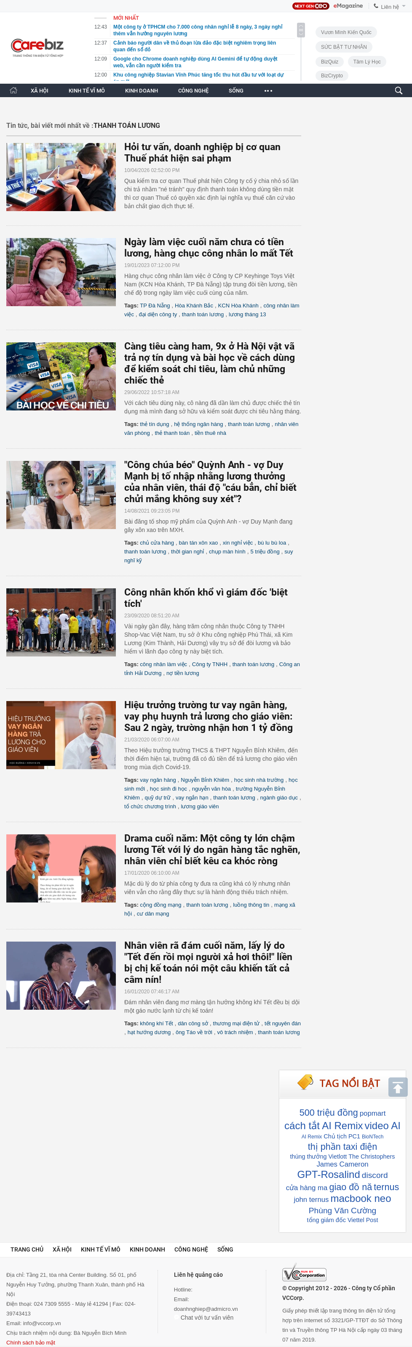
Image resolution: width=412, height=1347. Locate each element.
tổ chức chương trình (150, 806)
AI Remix (312, 1137)
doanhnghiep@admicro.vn (206, 1309)
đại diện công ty (158, 314)
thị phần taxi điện (342, 1146)
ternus (386, 1187)
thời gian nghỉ (187, 551)
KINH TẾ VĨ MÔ (87, 90)
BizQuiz (329, 62)
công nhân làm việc (163, 664)
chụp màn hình (227, 551)
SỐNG (236, 90)
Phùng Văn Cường (342, 1210)
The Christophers (371, 1156)
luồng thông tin (251, 905)
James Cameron (342, 1164)
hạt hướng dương (149, 1032)
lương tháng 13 (247, 314)
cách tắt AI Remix (323, 1125)
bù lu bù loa (272, 543)
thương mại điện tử (236, 1023)
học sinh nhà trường (259, 780)
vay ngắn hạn (192, 797)
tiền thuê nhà (210, 433)
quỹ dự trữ (158, 797)
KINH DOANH (141, 90)
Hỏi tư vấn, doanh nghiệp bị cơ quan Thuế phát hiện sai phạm (202, 152)
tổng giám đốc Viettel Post (342, 1220)
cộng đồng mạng (160, 905)
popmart (373, 1113)
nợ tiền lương (182, 673)
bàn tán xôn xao (198, 543)
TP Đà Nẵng (155, 305)
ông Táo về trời (194, 1032)
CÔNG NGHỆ (193, 90)
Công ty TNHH (209, 664)
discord (375, 1175)
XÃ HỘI (39, 90)
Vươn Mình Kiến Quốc (346, 32)
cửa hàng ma (307, 1188)
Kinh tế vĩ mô (100, 1249)
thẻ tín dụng (154, 424)
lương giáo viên (200, 806)
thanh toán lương (203, 314)
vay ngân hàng (158, 780)
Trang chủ (27, 1249)
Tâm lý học (367, 62)
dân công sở (193, 1023)
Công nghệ (191, 1249)
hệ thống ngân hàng (198, 424)
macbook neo (360, 1198)
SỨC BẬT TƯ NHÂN (344, 47)
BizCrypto (332, 76)
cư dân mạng (153, 913)
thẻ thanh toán (172, 433)
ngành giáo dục (279, 797)
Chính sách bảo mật (30, 1342)
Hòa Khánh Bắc (194, 305)
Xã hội (62, 1249)
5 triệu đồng (264, 551)
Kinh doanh (147, 1249)
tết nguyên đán (283, 1023)
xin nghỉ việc (238, 543)
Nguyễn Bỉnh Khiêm (205, 780)
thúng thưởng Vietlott (318, 1156)
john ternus (311, 1200)
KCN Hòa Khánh (238, 305)
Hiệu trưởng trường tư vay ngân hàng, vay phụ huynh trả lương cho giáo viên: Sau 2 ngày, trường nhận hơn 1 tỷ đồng (208, 716)
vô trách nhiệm (235, 1032)
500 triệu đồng (329, 1112)
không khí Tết (156, 1023)
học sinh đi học (168, 789)
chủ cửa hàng (157, 543)
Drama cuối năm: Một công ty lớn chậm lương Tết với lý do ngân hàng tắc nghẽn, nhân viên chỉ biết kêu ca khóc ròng (212, 850)
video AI (382, 1125)
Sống (225, 1249)
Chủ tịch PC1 (342, 1136)
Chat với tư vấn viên (204, 1317)
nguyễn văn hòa (211, 789)
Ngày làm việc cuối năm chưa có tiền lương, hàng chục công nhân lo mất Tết (208, 247)
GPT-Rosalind (328, 1174)
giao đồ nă (350, 1187)
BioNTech (372, 1137)
